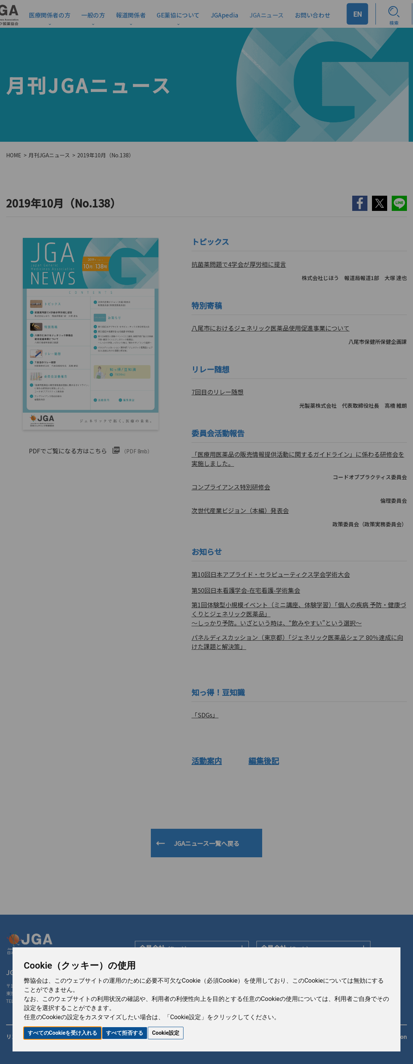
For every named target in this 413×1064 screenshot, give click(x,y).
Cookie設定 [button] (165, 1033)
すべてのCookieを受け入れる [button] (63, 1033)
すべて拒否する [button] (124, 1033)
